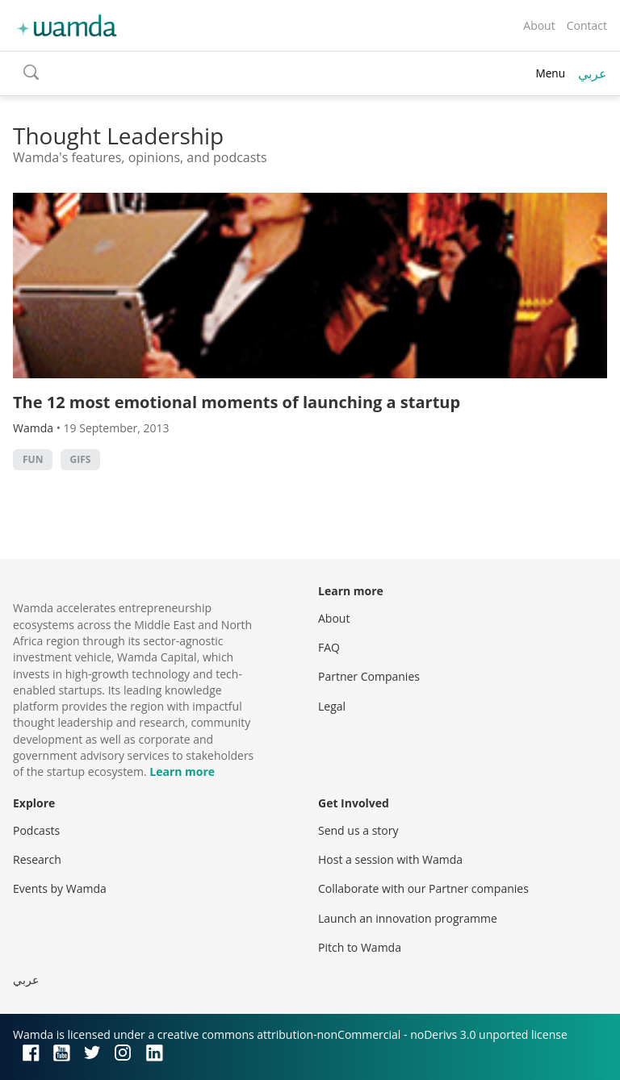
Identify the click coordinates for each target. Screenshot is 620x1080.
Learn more (182, 771)
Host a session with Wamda (390, 859)
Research (37, 859)
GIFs (80, 459)
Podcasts (36, 830)
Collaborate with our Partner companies (423, 888)
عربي (592, 73)
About (539, 25)
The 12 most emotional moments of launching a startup (236, 402)
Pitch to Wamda (359, 947)
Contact (587, 25)
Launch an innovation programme (407, 918)
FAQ (329, 647)
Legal (332, 706)
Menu (550, 73)
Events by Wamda (60, 888)
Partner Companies (369, 676)
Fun (33, 459)
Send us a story (358, 830)
